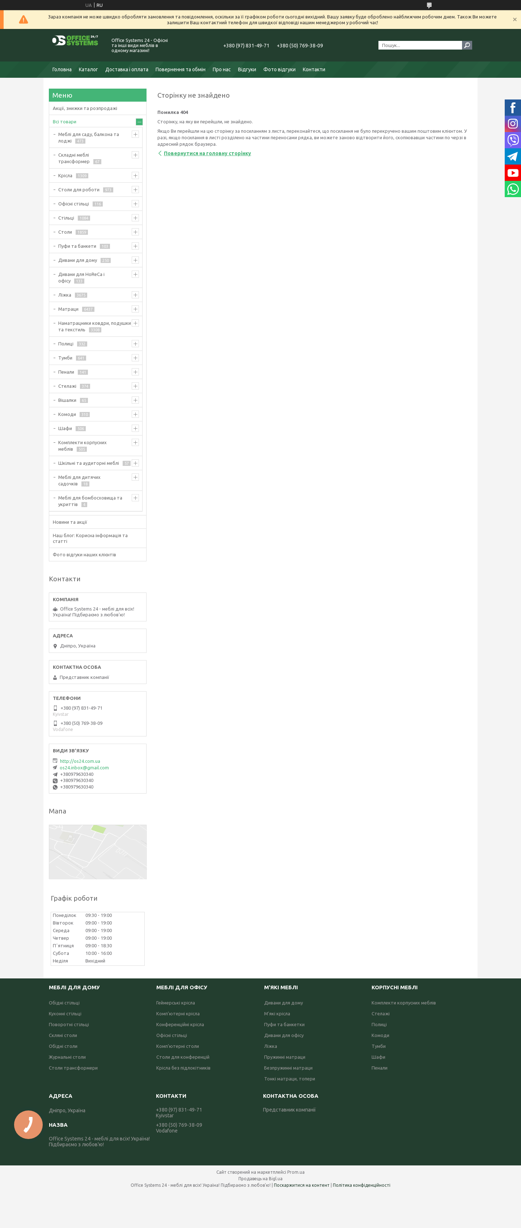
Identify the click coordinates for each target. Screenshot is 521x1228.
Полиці (65, 343)
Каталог (88, 69)
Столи (65, 231)
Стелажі (67, 385)
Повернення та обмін (181, 69)
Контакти (314, 69)
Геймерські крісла (175, 1002)
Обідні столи (63, 1046)
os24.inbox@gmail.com (84, 767)
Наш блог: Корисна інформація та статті (90, 538)
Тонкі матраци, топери (289, 1078)
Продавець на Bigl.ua (260, 1178)
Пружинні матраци (284, 1056)
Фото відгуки (279, 69)
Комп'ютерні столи (177, 1046)
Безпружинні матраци (288, 1067)
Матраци (68, 308)
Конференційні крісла (180, 1024)
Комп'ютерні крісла (178, 1013)
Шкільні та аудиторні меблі (88, 463)
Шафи (65, 428)
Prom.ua (296, 1172)
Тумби (65, 357)
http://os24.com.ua (80, 761)
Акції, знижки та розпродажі (85, 108)
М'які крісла (277, 1013)
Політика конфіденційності (361, 1185)
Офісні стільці (73, 203)
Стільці (66, 217)
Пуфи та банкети (77, 245)
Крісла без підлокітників (183, 1067)
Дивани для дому (77, 260)
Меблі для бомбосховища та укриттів (90, 501)
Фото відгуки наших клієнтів (84, 554)
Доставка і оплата (126, 69)
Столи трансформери (73, 1067)
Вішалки (67, 400)
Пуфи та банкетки (284, 1024)
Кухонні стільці (65, 1013)
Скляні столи (63, 1035)
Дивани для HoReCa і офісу (81, 277)
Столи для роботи (78, 189)
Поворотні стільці (69, 1024)
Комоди (67, 414)
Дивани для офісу (284, 1035)
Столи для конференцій (182, 1056)
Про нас (222, 69)
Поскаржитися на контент (302, 1185)
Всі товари (64, 121)
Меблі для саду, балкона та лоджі (88, 137)
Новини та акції (70, 521)
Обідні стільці (64, 1002)
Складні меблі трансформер (74, 158)
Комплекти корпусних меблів (82, 445)
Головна (62, 69)
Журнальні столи (67, 1056)
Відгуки (247, 69)
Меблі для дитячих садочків (79, 480)
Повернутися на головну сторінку (207, 153)
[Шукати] (467, 45)
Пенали (66, 371)
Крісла (65, 175)
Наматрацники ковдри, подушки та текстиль (94, 326)
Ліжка (64, 294)
